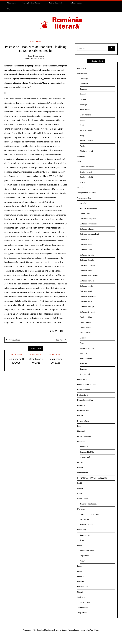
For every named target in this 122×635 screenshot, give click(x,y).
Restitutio (83, 364)
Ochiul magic (35, 42)
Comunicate (82, 379)
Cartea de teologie (87, 307)
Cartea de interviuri (87, 265)
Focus (82, 343)
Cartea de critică (86, 239)
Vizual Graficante (46, 630)
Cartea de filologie (87, 255)
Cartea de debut (86, 244)
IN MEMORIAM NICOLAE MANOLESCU (92, 478)
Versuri (82, 561)
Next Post (59, 340)
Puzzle (82, 146)
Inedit (79, 483)
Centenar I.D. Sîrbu (87, 452)
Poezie (79, 545)
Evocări (80, 462)
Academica (81, 68)
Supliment (81, 597)
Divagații (83, 94)
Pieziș (82, 135)
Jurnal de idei (85, 110)
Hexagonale (84, 519)
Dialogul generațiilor (85, 400)
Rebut (82, 540)
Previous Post (14, 340)
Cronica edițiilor (86, 317)
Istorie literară (82, 498)
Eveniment (81, 441)
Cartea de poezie (86, 286)
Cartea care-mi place (88, 218)
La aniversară (85, 457)
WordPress (94, 630)
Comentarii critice (84, 198)
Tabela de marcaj (86, 151)
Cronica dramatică (87, 167)
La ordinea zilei (85, 115)
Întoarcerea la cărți (87, 348)
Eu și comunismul (84, 436)
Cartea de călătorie (87, 229)
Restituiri (80, 581)
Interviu (80, 488)
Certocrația (84, 78)
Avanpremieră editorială (86, 192)
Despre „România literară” (30, 3)
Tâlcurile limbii (82, 607)
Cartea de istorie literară (89, 276)
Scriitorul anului (83, 587)
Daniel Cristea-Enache (36, 56)
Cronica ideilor (85, 322)
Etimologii (81, 431)
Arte (79, 161)
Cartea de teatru (86, 301)
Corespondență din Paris (89, 514)
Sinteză (80, 592)
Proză (79, 566)
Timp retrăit (81, 613)
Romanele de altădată (88, 504)
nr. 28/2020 (42, 58)
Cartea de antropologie (88, 224)
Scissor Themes (68, 630)
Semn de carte (85, 374)
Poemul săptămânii (87, 550)
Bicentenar (84, 447)
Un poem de (84, 556)
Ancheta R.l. (82, 156)
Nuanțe (82, 120)
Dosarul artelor (83, 421)
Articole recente (76, 3)
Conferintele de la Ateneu (87, 384)
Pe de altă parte (86, 130)
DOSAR (80, 415)
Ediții (8, 9)
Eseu (79, 426)
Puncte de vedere (86, 141)
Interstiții (83, 104)
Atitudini (80, 187)
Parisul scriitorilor (86, 524)
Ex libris (83, 338)
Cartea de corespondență (89, 234)
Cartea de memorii (87, 281)
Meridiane (81, 509)
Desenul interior (86, 333)
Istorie (79, 493)
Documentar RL (83, 410)
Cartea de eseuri (86, 250)
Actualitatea (82, 73)
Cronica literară (86, 327)
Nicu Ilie (36, 630)
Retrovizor (84, 369)
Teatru (82, 182)
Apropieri (83, 203)
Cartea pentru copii (87, 312)
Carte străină (85, 213)
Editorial (83, 99)
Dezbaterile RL (82, 395)
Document (81, 405)
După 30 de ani (85, 602)
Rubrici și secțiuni (55, 3)
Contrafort (84, 84)
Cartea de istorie (86, 270)
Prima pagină (11, 3)
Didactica (83, 89)
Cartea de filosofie (87, 260)
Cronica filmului (86, 172)
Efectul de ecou (86, 535)
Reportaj (80, 576)
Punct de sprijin (86, 358)
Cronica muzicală (86, 177)
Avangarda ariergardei (88, 208)
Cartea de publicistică (88, 296)
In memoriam (82, 472)
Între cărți (83, 353)
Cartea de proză (86, 291)
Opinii (82, 125)
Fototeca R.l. (82, 467)
